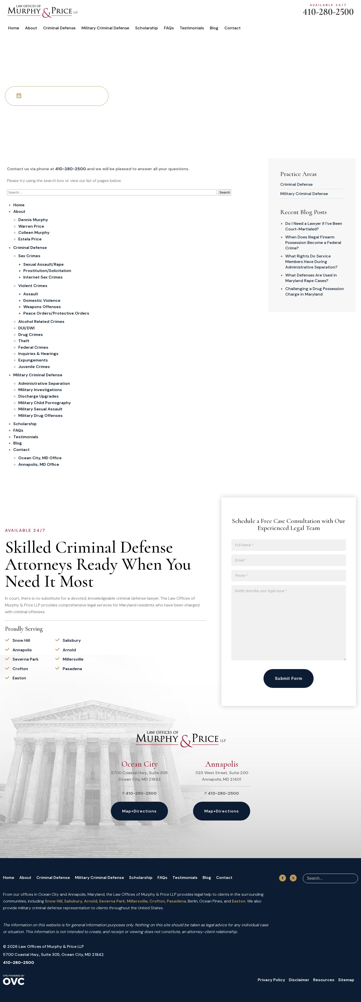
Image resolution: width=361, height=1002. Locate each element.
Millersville (73, 659)
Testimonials (192, 28)
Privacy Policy (271, 979)
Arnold (69, 650)
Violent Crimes (32, 285)
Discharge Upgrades (38, 396)
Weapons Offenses (42, 306)
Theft (23, 340)
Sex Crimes (29, 255)
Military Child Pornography (44, 402)
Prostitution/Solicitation (47, 270)
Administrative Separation (44, 383)
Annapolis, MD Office (38, 464)
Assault (30, 294)
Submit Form (288, 678)
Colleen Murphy (33, 232)
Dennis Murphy (33, 219)
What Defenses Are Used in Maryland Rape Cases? (311, 277)
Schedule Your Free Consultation (57, 96)
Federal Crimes (33, 347)
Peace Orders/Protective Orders (56, 313)
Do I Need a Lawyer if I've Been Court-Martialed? (313, 226)
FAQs (169, 28)
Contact (232, 28)
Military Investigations (40, 389)
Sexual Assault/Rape (43, 264)
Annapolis (22, 650)
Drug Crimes (30, 334)
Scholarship (146, 28)
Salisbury (72, 640)
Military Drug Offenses (40, 415)
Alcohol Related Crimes (41, 321)
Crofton (20, 668)
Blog (214, 28)
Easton (19, 678)
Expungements (33, 360)
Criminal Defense (59, 28)
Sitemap (346, 979)
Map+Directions (139, 811)
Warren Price (31, 226)
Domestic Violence (41, 300)
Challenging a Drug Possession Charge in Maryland (314, 291)
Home (13, 28)
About (31, 28)
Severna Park (26, 659)
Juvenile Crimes (34, 366)
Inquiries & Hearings (38, 353)
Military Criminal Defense (105, 28)
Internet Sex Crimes (43, 277)
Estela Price (30, 239)
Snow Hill (21, 640)
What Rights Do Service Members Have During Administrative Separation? (311, 261)
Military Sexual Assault (40, 409)
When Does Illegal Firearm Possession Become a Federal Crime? (313, 242)
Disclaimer (299, 979)
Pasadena (72, 668)
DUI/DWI (26, 328)
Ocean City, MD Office (40, 458)
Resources (323, 979)
